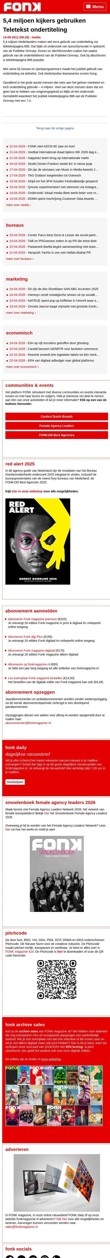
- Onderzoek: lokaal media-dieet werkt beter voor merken (54, 193)
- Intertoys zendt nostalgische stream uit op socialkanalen (54, 295)
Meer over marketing (20, 312)
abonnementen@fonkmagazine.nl (28, 723)
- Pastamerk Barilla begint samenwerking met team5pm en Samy (54, 246)
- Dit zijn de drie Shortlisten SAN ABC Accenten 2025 (53, 289)
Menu (98, 6)
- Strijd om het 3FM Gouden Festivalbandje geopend (53, 181)
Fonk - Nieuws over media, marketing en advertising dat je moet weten (24, 7)
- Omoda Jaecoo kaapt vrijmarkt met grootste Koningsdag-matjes (54, 306)
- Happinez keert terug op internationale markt (49, 158)
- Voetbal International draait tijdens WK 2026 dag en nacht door (54, 152)
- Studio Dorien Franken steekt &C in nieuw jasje (50, 163)
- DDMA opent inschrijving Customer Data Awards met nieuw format (54, 198)
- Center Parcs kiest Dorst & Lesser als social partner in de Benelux (54, 235)
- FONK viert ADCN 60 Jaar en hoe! (42, 146)
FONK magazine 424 (19, 951)
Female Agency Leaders (57, 426)
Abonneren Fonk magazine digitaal (31, 650)
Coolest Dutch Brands (57, 416)
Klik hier (61, 1219)
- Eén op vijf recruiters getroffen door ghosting (48, 343)
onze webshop (51, 1059)
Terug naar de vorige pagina (55, 128)
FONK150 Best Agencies (56, 435)
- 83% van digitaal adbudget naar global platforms (51, 360)
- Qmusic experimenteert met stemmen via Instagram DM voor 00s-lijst (54, 187)
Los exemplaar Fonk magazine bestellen (35, 678)
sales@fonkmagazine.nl (21, 1226)
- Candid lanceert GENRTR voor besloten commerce (53, 349)
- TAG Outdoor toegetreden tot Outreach (45, 175)
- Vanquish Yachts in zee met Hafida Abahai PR (50, 252)
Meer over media (17, 205)
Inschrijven (15, 782)
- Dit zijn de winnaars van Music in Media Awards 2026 (54, 169)
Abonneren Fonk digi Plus (25, 636)
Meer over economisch (21, 366)
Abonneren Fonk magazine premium (32, 619)
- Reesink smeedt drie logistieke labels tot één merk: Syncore (54, 354)
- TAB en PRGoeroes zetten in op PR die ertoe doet (52, 241)
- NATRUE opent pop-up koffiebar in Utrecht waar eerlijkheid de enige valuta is (54, 300)
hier (39, 764)
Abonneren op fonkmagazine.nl (29, 664)
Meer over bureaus (19, 259)
